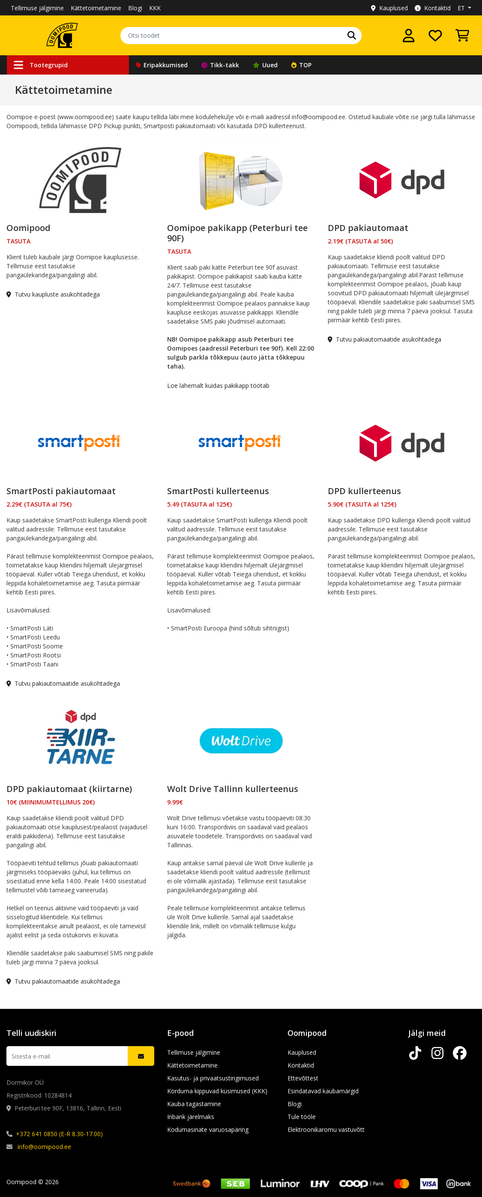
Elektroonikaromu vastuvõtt (326, 1129)
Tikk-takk (220, 65)
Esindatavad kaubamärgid (323, 1091)
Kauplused (389, 8)
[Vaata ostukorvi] (462, 35)
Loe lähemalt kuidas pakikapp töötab (218, 385)
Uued (265, 65)
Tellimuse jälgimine (37, 8)
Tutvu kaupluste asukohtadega (53, 294)
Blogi (135, 8)
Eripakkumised (162, 65)
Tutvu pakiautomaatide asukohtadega (384, 339)
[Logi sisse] (408, 35)
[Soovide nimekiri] (435, 35)
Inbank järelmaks (190, 1117)
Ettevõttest (302, 1078)
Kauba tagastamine (194, 1104)
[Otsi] (352, 35)
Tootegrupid (41, 65)
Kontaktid (433, 8)
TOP (301, 65)
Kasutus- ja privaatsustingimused (213, 1078)
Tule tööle (301, 1117)
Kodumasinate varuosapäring (207, 1129)
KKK (155, 8)
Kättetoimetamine (96, 8)
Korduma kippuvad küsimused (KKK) (217, 1091)
